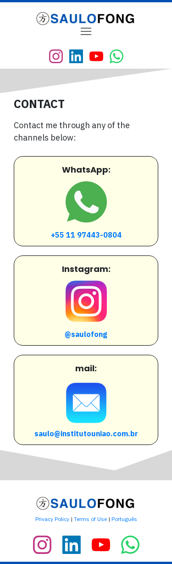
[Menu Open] (86, 31)
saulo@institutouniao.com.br (86, 433)
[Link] (56, 56)
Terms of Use (90, 518)
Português (124, 518)
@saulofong (86, 334)
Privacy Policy (52, 518)
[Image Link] (86, 18)
